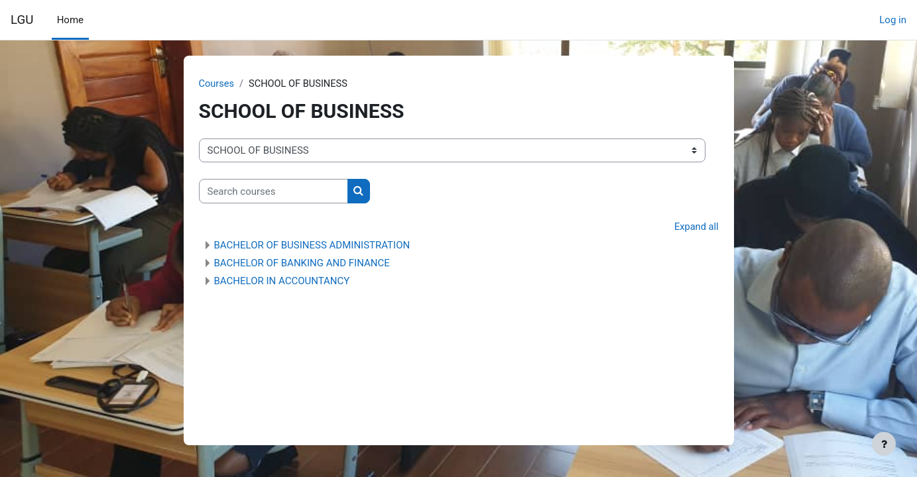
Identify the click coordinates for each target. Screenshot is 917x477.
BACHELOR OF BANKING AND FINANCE (302, 264)
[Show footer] (884, 444)
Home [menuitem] (70, 20)
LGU (22, 20)
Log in (892, 20)
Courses (217, 84)
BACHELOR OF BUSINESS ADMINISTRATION (312, 246)
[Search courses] (273, 192)
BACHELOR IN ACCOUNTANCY (282, 282)
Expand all (695, 228)
